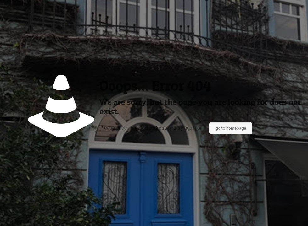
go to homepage (231, 128)
